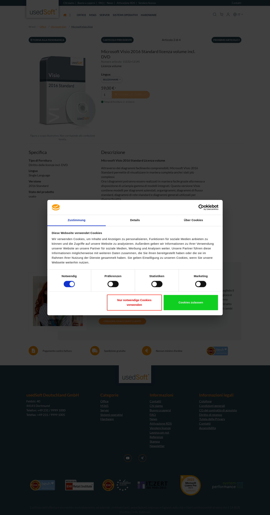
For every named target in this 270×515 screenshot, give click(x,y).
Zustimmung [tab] (77, 220)
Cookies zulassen (190, 302)
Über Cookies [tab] (193, 220)
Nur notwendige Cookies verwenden (134, 303)
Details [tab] (135, 220)
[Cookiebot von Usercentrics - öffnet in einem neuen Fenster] (201, 207)
